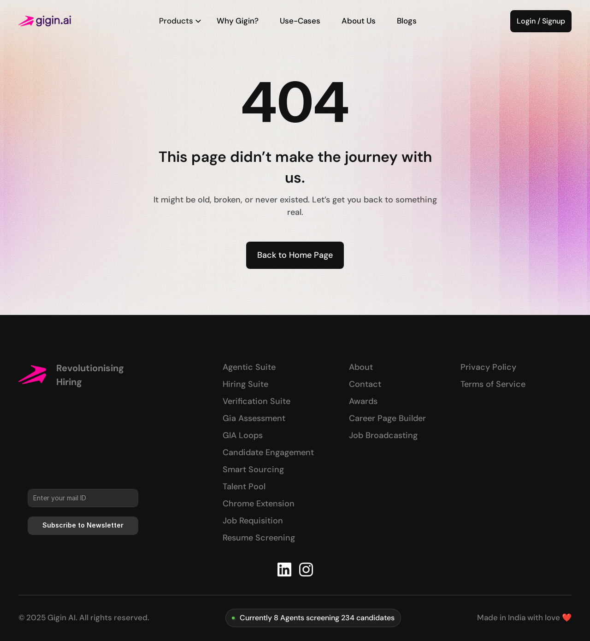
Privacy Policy (488, 367)
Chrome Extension (259, 503)
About (361, 367)
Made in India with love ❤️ (524, 617)
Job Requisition (253, 520)
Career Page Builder (387, 418)
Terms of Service (492, 384)
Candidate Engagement (268, 452)
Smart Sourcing (253, 469)
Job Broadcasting (383, 435)
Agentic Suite (249, 367)
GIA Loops (243, 435)
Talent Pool (244, 486)
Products (180, 21)
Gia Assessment (254, 418)
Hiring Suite (245, 384)
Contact (365, 384)
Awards (363, 401)
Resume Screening (259, 537)
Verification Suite (256, 401)
